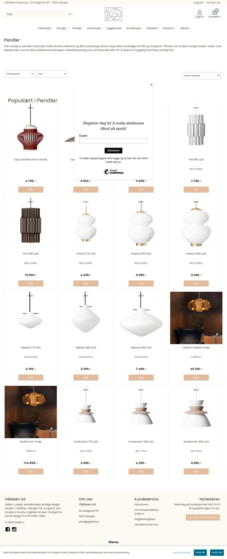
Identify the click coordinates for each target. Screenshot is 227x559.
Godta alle (217, 552)
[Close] (151, 84)
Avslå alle (200, 552)
